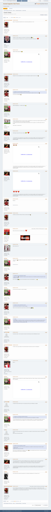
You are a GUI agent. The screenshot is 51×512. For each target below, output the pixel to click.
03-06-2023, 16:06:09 (15, 443)
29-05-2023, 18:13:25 (15, 287)
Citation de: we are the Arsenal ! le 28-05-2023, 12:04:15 (21, 91)
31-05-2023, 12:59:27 (15, 332)
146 (12, 17)
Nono (6, 471)
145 (11, 17)
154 (19, 17)
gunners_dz (7, 228)
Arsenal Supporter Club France (11, 3)
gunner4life (7, 360)
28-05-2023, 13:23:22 (15, 89)
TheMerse (7, 89)
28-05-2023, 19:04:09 (15, 143)
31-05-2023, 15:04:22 (15, 360)
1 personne (14, 264)
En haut (4, 501)
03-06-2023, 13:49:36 (15, 429)
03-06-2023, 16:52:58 (15, 459)
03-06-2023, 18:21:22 (15, 486)
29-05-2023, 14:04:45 (15, 258)
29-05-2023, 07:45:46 (15, 244)
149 (17, 17)
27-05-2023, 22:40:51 (15, 20)
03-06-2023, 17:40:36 (15, 471)
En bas (4, 17)
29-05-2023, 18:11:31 (15, 273)
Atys (6, 429)
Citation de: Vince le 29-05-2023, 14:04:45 (20, 275)
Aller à (33, 505)
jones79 (6, 244)
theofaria (6, 35)
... (10, 17)
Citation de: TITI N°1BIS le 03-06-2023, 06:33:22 (20, 416)
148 (16, 17)
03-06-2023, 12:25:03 (15, 414)
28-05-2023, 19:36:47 (15, 228)
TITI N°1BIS (7, 332)
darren (6, 130)
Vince (6, 103)
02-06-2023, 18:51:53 (15, 376)
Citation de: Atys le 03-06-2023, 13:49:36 (19, 445)
